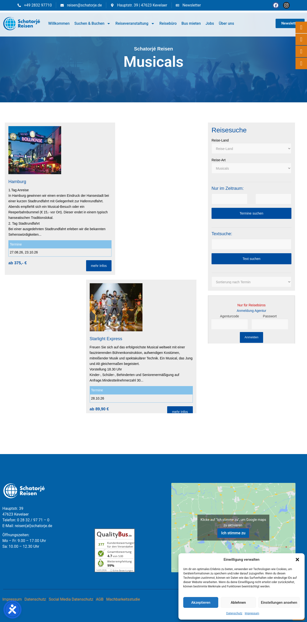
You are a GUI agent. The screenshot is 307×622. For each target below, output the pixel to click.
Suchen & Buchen (92, 23)
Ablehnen (238, 602)
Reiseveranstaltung (134, 23)
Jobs (210, 23)
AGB (99, 599)
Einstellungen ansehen (279, 602)
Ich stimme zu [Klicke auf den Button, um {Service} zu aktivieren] (233, 533)
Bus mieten (191, 23)
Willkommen (59, 23)
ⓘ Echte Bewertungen (121, 570)
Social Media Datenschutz (71, 599)
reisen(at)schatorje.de (33, 525)
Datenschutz (234, 613)
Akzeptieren (200, 602)
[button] (297, 559)
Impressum (252, 613)
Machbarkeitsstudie (123, 599)
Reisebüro (168, 23)
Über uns (226, 23)
